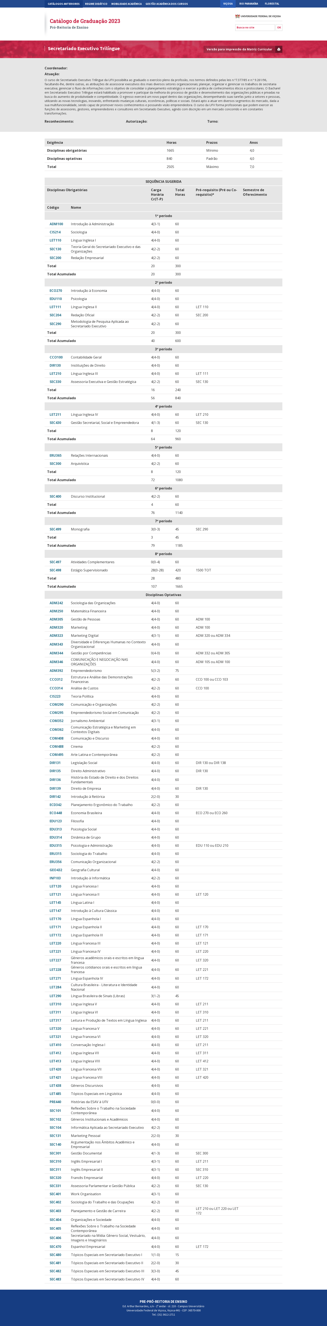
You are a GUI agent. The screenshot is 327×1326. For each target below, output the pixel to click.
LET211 (55, 414)
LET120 (55, 886)
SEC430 (55, 422)
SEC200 (55, 258)
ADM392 (56, 670)
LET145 (55, 902)
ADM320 (56, 627)
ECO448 (56, 813)
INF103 (55, 878)
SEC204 (55, 315)
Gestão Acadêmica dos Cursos (167, 4)
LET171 (55, 927)
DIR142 (55, 796)
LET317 (55, 1020)
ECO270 (56, 290)
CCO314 (56, 688)
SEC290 (55, 324)
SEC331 (55, 1186)
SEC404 (55, 1219)
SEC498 (55, 570)
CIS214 (55, 232)
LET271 (55, 978)
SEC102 (55, 1119)
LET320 (55, 1028)
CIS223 (55, 696)
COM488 (56, 746)
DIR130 (55, 365)
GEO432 (56, 870)
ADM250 (56, 611)
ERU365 (56, 455)
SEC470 (55, 1246)
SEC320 (55, 1177)
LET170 (55, 919)
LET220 (55, 943)
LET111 (55, 307)
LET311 (55, 1012)
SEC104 (55, 1127)
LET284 (55, 987)
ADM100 (56, 224)
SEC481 (55, 1263)
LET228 (55, 969)
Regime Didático (96, 4)
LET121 (55, 894)
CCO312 (56, 679)
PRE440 (55, 1102)
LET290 (55, 996)
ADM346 (56, 662)
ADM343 (56, 644)
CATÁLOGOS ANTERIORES (64, 4)
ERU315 (56, 853)
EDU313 (56, 829)
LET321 (55, 1036)
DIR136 (55, 779)
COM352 (56, 720)
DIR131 (55, 762)
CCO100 (56, 357)
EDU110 (56, 298)
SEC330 (55, 381)
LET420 (55, 1069)
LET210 (55, 373)
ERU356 (56, 861)
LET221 (55, 951)
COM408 (56, 738)
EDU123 (56, 821)
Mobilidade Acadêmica (126, 4)
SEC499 (55, 529)
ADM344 (56, 653)
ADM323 (56, 635)
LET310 (55, 1004)
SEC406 (55, 1238)
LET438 (55, 1085)
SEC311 (55, 1169)
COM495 (56, 754)
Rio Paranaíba (248, 3)
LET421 (55, 1077)
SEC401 (55, 1194)
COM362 (56, 729)
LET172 (55, 935)
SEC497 (55, 562)
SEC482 (55, 1271)
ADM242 (56, 603)
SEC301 (55, 1153)
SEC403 (55, 1211)
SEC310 (55, 1161)
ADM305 (56, 619)
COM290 (56, 704)
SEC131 (55, 1135)
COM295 (56, 712)
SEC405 (55, 1228)
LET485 (55, 1093)
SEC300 (55, 463)
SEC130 (55, 249)
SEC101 (55, 1110)
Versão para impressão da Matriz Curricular (244, 49)
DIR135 (55, 771)
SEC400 (55, 496)
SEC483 (55, 1279)
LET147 (55, 910)
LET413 (55, 1061)
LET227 (55, 960)
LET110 (55, 240)
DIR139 (55, 788)
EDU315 (56, 845)
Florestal (272, 3)
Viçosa (228, 3)
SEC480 (55, 1254)
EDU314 (56, 837)
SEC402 (55, 1202)
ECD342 (56, 804)
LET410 (55, 1044)
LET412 (55, 1053)
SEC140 (55, 1144)
